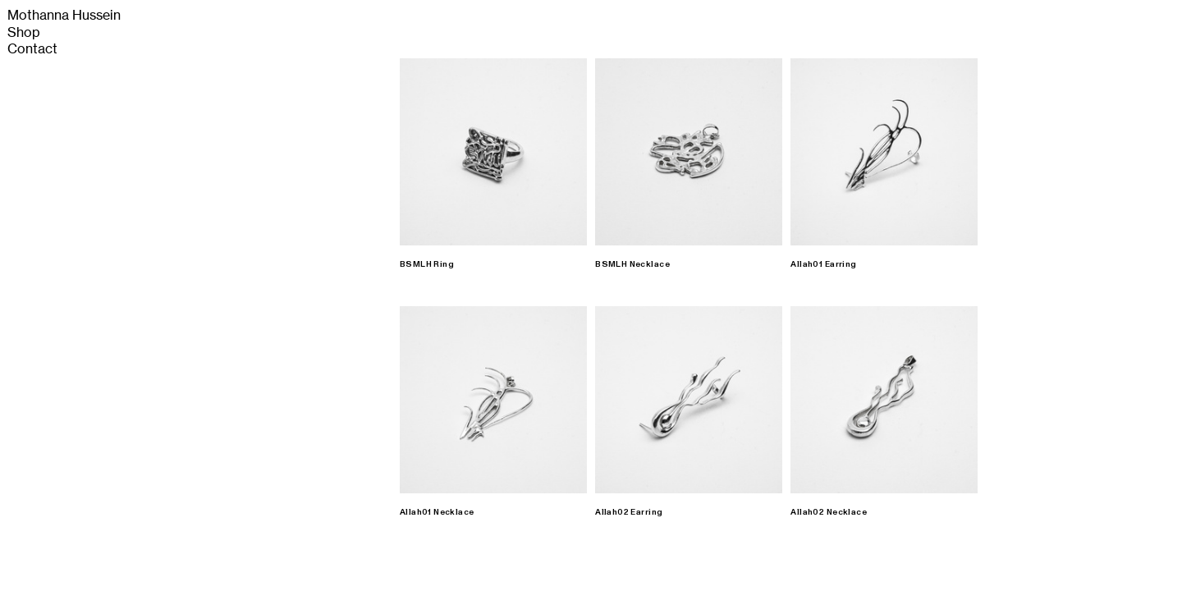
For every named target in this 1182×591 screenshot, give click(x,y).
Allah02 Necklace (828, 512)
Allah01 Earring (823, 264)
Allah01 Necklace (437, 512)
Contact (32, 49)
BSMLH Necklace (632, 264)
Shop (23, 32)
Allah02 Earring (628, 512)
